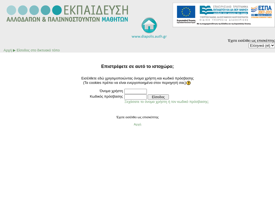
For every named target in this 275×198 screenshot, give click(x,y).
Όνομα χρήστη (111, 91)
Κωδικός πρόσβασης (106, 96)
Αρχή (8, 50)
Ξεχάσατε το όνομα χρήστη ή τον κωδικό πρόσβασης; (166, 102)
